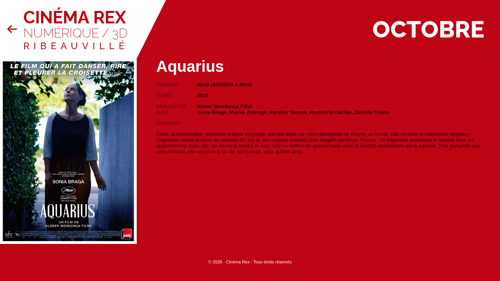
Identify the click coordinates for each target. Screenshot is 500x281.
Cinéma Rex (74, 17)
